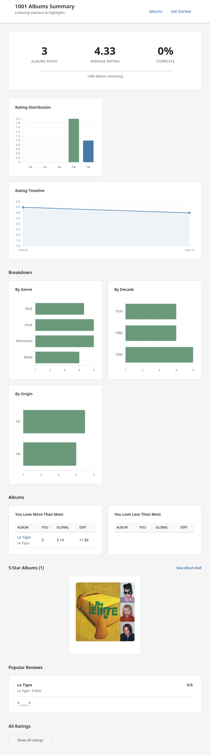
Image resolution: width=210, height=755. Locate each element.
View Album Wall (188, 568)
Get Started (181, 11)
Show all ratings (30, 740)
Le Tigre (24, 537)
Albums (156, 11)
